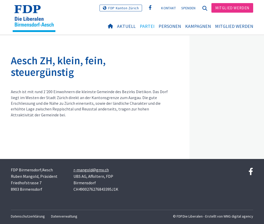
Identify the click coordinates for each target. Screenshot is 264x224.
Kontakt (168, 8)
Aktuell (126, 26)
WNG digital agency (238, 216)
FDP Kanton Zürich (123, 8)
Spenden (188, 8)
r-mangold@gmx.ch (91, 169)
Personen (170, 26)
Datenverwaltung (64, 216)
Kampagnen (198, 26)
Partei (147, 26)
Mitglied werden (232, 7)
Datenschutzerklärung (28, 216)
